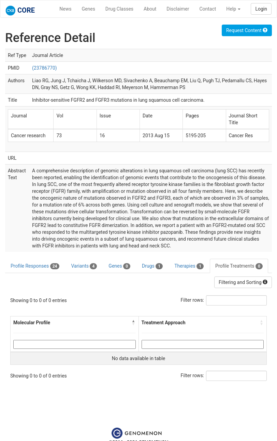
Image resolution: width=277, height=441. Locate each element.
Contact (207, 9)
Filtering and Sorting (243, 282)
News (65, 9)
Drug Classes (119, 9)
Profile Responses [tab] (35, 266)
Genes (88, 9)
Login (261, 9)
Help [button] (233, 9)
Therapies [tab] (189, 266)
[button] (134, 322)
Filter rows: (192, 300)
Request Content (246, 30)
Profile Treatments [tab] (239, 266)
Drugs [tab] (152, 266)
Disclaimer (177, 9)
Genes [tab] (119, 266)
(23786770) (44, 68)
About (150, 9)
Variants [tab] (84, 266)
